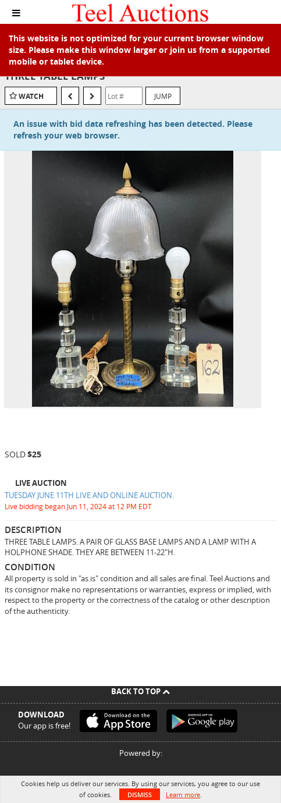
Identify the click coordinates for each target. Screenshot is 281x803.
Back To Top (140, 691)
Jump (163, 96)
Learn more (183, 794)
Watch (31, 96)
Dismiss (139, 794)
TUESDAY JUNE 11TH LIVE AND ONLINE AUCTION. (89, 495)
